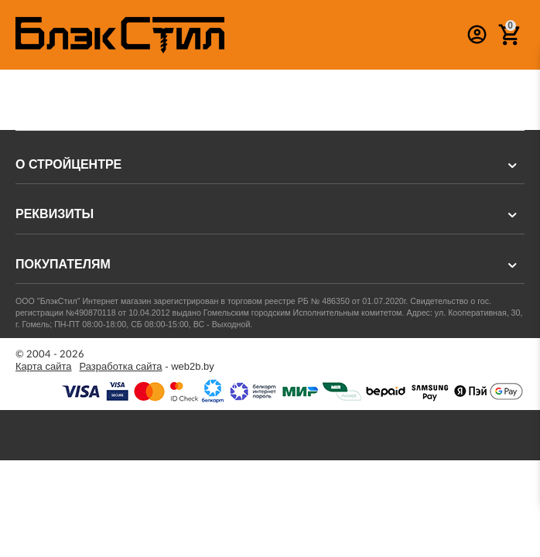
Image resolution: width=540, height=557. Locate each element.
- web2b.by (147, 366)
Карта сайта (43, 366)
